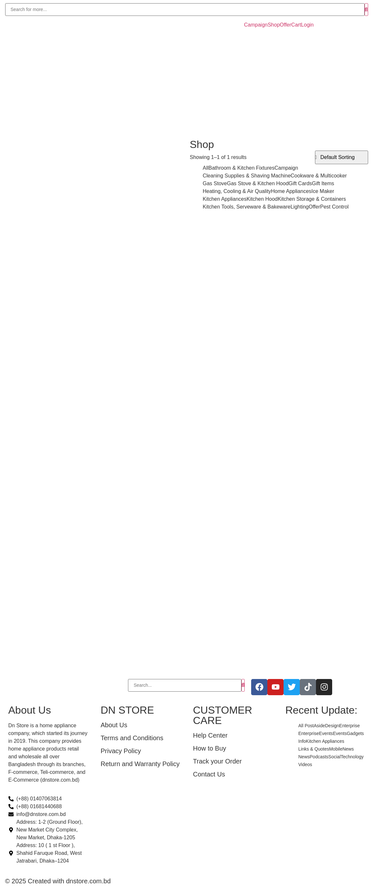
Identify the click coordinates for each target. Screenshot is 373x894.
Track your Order (217, 761)
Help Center (210, 735)
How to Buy (209, 748)
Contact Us (209, 774)
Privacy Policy (121, 750)
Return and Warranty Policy (140, 763)
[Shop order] (341, 157)
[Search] (185, 9)
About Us (114, 725)
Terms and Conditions (132, 737)
